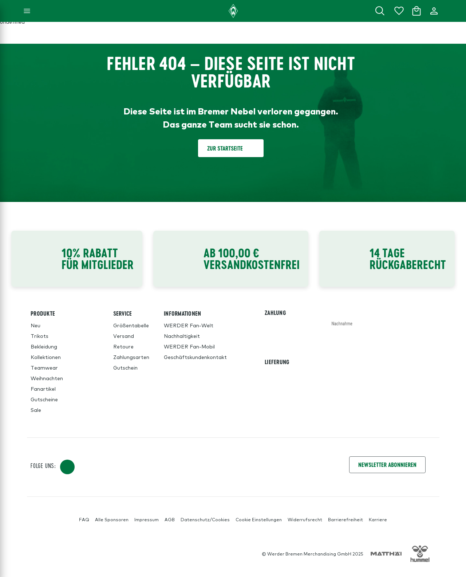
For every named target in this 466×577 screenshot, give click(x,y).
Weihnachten (47, 378)
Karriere (378, 519)
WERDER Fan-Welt (188, 325)
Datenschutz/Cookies (205, 519)
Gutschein (125, 367)
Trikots (39, 335)
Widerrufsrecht (305, 519)
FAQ (84, 519)
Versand (123, 335)
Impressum (146, 519)
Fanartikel (43, 388)
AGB (170, 519)
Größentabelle (131, 325)
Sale (36, 409)
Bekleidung (44, 346)
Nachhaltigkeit (182, 335)
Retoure (123, 346)
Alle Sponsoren (112, 519)
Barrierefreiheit (345, 519)
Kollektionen (46, 357)
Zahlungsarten (131, 357)
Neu (35, 325)
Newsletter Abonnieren (387, 464)
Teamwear (44, 367)
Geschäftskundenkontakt (195, 357)
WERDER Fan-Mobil (189, 346)
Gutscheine (44, 399)
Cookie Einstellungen (259, 519)
